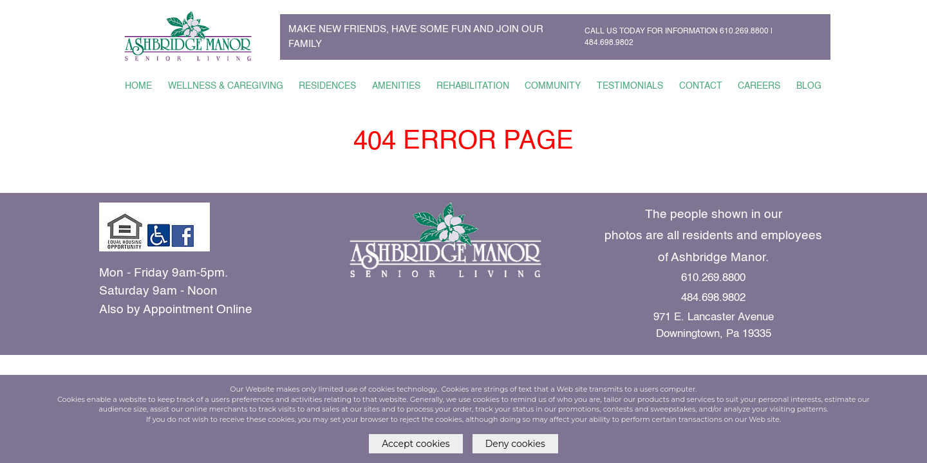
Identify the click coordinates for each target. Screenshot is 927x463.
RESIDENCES (327, 86)
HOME (138, 86)
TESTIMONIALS (630, 86)
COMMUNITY (553, 86)
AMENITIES (396, 86)
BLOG (808, 86)
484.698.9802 (609, 43)
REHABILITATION (472, 86)
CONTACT (700, 86)
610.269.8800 (744, 31)
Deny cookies (515, 443)
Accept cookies (416, 443)
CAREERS (759, 86)
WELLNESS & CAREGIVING (225, 86)
